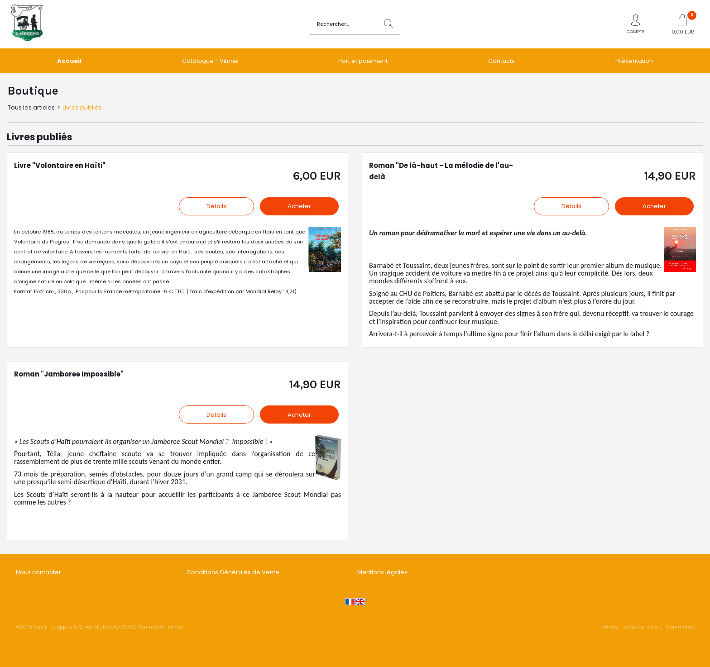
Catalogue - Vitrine (210, 61)
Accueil (69, 61)
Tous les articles (31, 107)
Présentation (634, 61)
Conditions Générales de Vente (233, 572)
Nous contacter (38, 572)
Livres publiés (82, 107)
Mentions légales (382, 572)
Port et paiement (363, 61)
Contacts (501, 61)
